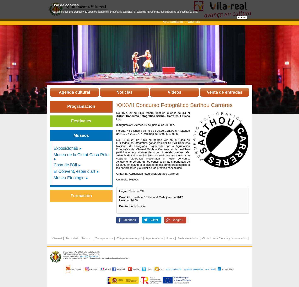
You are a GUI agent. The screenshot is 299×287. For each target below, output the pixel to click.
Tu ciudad (72, 238)
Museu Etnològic (69, 177)
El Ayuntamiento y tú (129, 238)
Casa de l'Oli (65, 165)
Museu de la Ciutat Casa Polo (81, 154)
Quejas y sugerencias (193, 269)
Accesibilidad (225, 269)
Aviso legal (210, 269)
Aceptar (242, 17)
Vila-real (57, 238)
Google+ (177, 220)
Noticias (124, 92)
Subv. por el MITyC (174, 269)
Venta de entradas (224, 92)
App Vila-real (74, 269)
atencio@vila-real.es (89, 256)
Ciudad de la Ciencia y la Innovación (224, 238)
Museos (81, 135)
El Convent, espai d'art (74, 171)
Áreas (170, 238)
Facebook (129, 220)
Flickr (105, 269)
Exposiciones (66, 148)
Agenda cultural (74, 92)
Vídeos (174, 92)
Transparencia (104, 238)
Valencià (193, 21)
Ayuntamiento (173, 21)
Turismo (87, 238)
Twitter (153, 220)
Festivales (81, 121)
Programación (81, 106)
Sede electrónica (188, 238)
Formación (81, 195)
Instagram (92, 269)
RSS (159, 269)
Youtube (134, 269)
